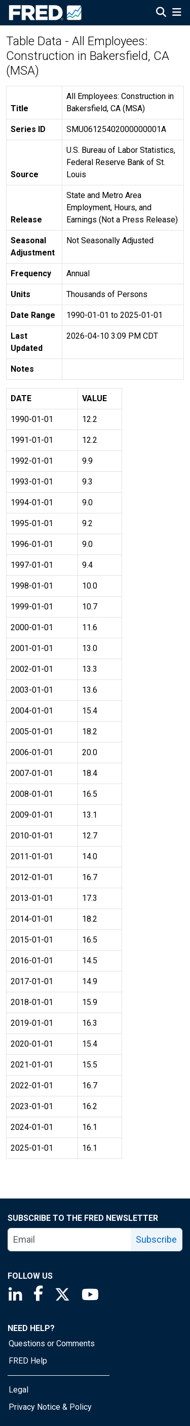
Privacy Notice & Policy (50, 1407)
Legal (18, 1390)
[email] (69, 1239)
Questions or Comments (52, 1343)
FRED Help (28, 1361)
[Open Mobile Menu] (176, 13)
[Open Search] (161, 13)
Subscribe (156, 1239)
